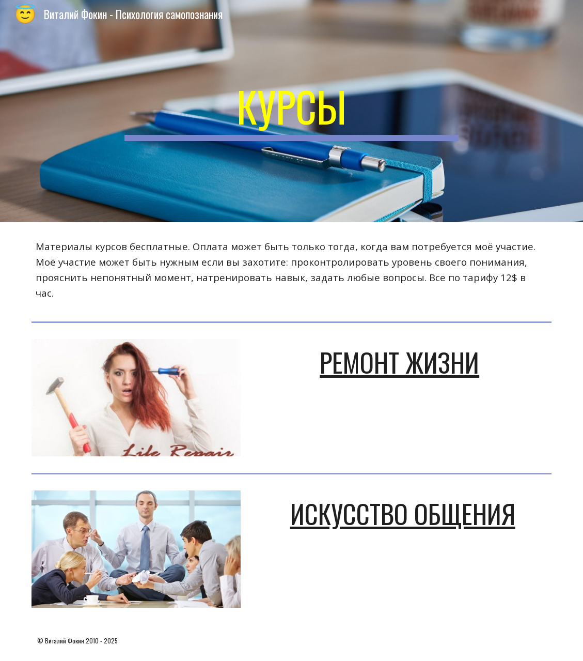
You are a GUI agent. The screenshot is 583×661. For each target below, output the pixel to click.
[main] (291, 111)
